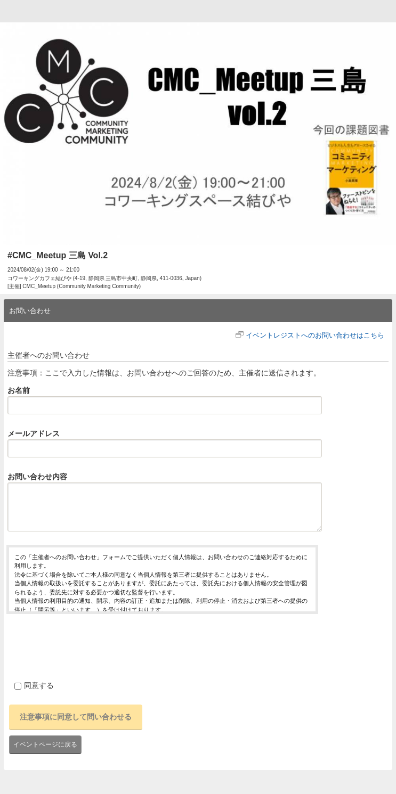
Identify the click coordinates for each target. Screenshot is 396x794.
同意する (34, 685)
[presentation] (87, 645)
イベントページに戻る (45, 744)
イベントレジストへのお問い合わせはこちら (315, 335)
